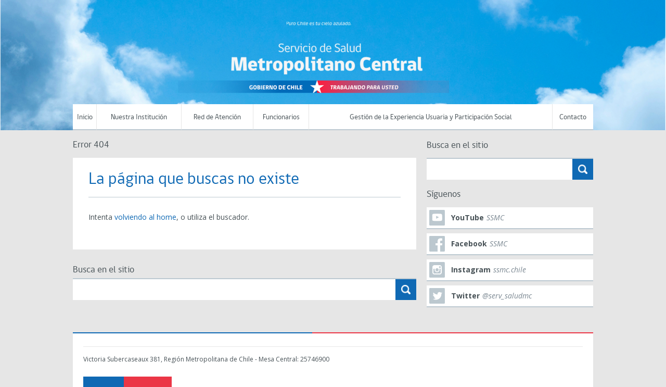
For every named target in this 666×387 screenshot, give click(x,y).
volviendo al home (145, 217)
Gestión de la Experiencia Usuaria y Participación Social (431, 117)
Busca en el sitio (103, 270)
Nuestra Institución (139, 117)
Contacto (572, 117)
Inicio (85, 117)
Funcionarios (281, 117)
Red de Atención (217, 117)
